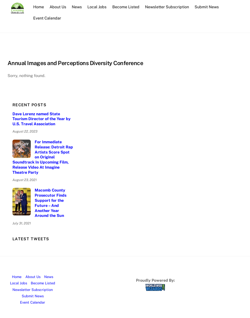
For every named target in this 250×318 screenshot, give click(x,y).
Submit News (207, 7)
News (77, 7)
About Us (58, 7)
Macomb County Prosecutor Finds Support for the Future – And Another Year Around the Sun (50, 203)
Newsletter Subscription (167, 7)
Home (38, 7)
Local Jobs (97, 7)
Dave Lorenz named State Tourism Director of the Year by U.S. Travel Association (41, 119)
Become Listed (125, 7)
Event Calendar (47, 18)
